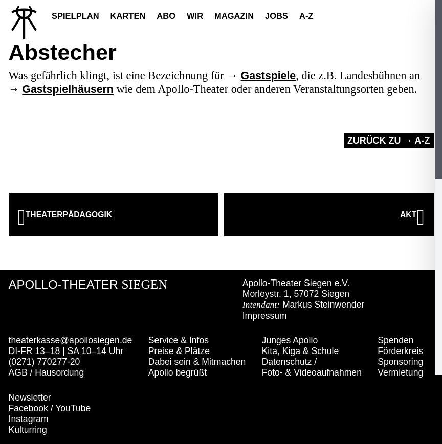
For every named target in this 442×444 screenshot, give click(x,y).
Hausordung (59, 372)
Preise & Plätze (179, 351)
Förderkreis (400, 351)
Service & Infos (178, 340)
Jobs (276, 15)
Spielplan (75, 15)
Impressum (264, 316)
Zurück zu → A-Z (388, 140)
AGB (18, 372)
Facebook (28, 408)
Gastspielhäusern (67, 89)
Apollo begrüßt (177, 372)
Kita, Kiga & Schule (300, 351)
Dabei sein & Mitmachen (197, 362)
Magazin (234, 15)
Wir (195, 15)
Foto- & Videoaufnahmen (312, 372)
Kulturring (28, 430)
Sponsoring (400, 362)
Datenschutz (287, 362)
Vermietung (400, 372)
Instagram (29, 419)
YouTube (73, 408)
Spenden (395, 340)
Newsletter (30, 397)
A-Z (306, 15)
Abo (166, 15)
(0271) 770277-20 (44, 362)
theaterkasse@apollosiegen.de (70, 340)
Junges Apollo (290, 340)
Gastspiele (268, 75)
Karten (128, 15)
